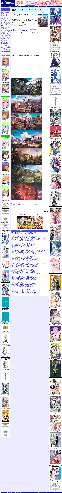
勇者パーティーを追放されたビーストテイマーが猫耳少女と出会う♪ (25, 234)
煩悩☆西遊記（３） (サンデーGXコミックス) (55, 341)
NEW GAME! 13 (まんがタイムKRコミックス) (55, 490)
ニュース (6, 6)
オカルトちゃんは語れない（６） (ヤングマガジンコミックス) (55, 156)
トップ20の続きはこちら (6, 49)
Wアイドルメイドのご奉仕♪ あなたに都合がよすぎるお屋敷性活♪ (24, 232)
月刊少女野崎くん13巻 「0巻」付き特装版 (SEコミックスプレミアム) (5, 209)
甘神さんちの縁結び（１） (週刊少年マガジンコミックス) (55, 431)
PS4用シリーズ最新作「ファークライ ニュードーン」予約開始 (25, 204)
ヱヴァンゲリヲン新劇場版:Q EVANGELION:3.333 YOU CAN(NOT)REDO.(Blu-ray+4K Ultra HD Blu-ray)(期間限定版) (5, 322)
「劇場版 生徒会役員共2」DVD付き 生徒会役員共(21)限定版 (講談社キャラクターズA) (5, 231)
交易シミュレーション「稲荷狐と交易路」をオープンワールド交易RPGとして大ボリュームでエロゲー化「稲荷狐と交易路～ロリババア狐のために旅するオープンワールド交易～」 (5, 17)
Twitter (46, 6)
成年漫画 (21, 6)
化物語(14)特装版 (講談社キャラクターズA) (5, 223)
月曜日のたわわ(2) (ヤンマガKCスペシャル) (55, 67)
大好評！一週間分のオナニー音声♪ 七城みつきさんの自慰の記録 (24, 253)
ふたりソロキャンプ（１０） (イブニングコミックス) (55, 448)
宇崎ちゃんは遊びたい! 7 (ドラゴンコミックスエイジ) (5, 295)
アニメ (15, 6)
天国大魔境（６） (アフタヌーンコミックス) (55, 240)
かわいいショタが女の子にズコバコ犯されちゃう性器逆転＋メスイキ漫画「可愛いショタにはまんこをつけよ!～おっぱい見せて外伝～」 (5, 47)
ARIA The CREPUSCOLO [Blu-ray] (5, 369)
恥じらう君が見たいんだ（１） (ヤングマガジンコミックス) (55, 324)
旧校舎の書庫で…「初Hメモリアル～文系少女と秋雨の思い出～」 (24, 237)
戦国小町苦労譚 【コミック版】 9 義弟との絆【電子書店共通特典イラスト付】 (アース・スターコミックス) (55, 466)
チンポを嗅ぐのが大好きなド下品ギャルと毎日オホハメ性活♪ (23, 293)
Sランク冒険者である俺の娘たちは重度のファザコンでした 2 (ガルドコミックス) (55, 206)
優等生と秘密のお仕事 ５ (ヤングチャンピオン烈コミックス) (55, 307)
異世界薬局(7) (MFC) (56, 256)
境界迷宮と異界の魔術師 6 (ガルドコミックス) (55, 189)
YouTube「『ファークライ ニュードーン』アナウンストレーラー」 (26, 55)
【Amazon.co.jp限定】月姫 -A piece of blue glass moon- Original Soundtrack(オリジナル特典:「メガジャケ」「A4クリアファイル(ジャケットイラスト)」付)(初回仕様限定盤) (55, 24)
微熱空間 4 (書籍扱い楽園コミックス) (55, 51)
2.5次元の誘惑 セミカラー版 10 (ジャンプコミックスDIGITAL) (55, 481)
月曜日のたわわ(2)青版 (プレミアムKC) (5, 244)
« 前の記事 (22, 214)
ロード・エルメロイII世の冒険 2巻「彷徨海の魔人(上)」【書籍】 (5, 395)
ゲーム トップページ (30, 214)
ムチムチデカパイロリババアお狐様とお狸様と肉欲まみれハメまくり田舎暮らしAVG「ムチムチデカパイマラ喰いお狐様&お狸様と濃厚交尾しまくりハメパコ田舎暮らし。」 (5, 42)
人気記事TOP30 (36, 6)
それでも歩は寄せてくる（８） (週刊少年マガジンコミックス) (55, 394)
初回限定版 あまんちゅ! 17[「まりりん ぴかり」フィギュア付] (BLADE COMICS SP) (5, 345)
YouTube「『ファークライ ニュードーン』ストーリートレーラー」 (26, 32)
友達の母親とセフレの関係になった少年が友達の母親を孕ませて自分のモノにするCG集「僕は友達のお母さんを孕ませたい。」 (5, 35)
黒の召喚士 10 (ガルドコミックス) (55, 172)
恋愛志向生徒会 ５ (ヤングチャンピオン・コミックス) (55, 359)
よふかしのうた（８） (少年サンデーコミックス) (55, 377)
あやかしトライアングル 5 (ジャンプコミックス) (5, 258)
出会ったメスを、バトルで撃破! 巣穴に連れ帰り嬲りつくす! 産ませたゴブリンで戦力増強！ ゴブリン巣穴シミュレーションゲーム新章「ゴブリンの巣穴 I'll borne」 (5, 13)
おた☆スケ (30, 6)
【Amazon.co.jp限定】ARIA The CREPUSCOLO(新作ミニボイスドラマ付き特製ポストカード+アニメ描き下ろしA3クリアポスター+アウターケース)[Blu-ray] (5, 358)
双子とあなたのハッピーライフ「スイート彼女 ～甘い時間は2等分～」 (25, 243)
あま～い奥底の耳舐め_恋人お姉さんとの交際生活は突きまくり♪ (24, 233)
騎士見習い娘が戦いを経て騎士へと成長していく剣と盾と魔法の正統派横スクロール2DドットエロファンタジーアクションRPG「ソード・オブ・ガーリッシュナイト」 (5, 28)
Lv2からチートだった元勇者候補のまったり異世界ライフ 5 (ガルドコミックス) (55, 223)
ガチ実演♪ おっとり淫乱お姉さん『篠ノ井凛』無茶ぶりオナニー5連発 (25, 240)
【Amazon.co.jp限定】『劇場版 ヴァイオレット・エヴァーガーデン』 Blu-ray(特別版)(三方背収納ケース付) (5, 281)
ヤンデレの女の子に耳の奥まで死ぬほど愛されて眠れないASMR (24, 292)
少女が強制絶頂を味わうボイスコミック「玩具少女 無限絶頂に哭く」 (25, 236)
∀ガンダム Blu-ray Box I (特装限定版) (5, 408)
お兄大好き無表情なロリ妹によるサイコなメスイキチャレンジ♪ (24, 285)
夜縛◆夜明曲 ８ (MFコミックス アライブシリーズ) (55, 273)
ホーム (2, 6)
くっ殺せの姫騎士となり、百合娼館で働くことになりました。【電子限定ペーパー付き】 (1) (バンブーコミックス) (55, 42)
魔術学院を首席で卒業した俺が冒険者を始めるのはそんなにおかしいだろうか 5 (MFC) (55, 290)
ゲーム (26, 6)
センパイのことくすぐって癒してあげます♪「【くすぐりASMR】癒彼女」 (26, 290)
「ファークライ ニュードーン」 (20, 27)
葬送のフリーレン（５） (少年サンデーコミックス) (55, 413)
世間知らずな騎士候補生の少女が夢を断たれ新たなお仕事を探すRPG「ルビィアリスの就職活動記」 (5, 31)
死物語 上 (5, 435)
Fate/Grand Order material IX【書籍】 (5, 381)
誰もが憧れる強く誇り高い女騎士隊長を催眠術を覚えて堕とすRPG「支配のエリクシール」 (5, 24)
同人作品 (10, 6)
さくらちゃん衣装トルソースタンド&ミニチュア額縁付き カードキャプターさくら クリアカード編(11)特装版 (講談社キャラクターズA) (55, 138)
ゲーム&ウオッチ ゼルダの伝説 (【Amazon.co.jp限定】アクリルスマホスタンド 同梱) (5, 332)
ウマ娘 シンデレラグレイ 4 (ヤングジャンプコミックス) (55, 93)
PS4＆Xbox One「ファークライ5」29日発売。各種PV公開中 (24, 205)
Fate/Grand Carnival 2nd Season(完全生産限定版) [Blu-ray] (5, 422)
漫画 (18, 6)
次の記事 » (37, 214)
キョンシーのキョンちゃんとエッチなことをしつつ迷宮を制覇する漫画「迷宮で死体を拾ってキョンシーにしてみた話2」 (5, 38)
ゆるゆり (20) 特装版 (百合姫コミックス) (5, 268)
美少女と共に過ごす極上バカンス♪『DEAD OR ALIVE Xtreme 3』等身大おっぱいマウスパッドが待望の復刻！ (5, 21)
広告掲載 (41, 6)
